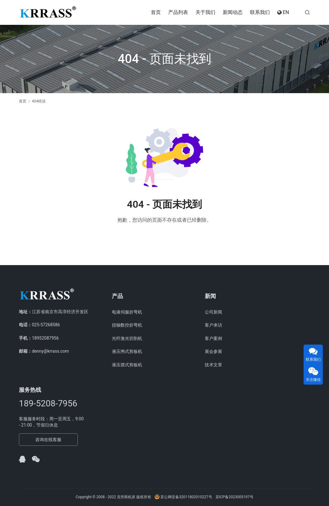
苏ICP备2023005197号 (234, 497)
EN (283, 12)
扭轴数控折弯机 (127, 325)
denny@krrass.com (50, 351)
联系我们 (260, 12)
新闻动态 (233, 12)
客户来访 (213, 325)
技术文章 (213, 364)
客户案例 (213, 338)
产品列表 (178, 12)
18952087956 (45, 338)
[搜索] (307, 12)
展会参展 (213, 351)
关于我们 (205, 12)
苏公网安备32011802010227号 (183, 497)
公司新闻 (213, 311)
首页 (156, 12)
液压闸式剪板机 (127, 351)
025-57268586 (46, 324)
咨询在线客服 (48, 439)
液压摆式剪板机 (127, 364)
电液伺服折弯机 (127, 311)
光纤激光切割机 (127, 338)
